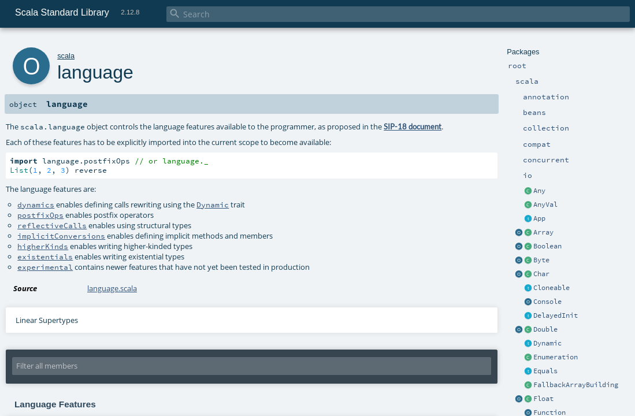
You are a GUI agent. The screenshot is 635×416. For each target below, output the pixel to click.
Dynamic (547, 343)
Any (539, 191)
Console (547, 302)
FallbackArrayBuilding (575, 385)
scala (66, 55)
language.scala (112, 288)
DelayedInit (555, 315)
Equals (545, 371)
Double (545, 329)
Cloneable (551, 288)
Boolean (547, 246)
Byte (541, 260)
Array (543, 232)
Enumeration (555, 357)
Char (541, 274)
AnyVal (545, 204)
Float (543, 399)
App (539, 218)
